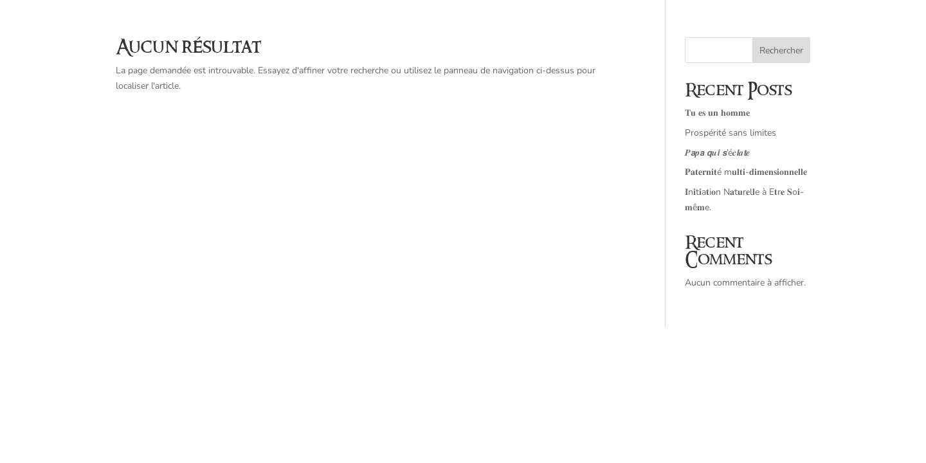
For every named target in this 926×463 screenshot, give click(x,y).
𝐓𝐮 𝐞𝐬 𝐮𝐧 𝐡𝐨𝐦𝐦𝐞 (717, 113)
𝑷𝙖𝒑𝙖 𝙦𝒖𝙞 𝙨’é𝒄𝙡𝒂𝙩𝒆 (717, 153)
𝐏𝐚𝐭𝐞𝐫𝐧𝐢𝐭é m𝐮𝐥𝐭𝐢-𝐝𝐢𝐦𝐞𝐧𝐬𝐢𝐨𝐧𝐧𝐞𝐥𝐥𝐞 (746, 172)
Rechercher (781, 50)
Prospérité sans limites (730, 133)
